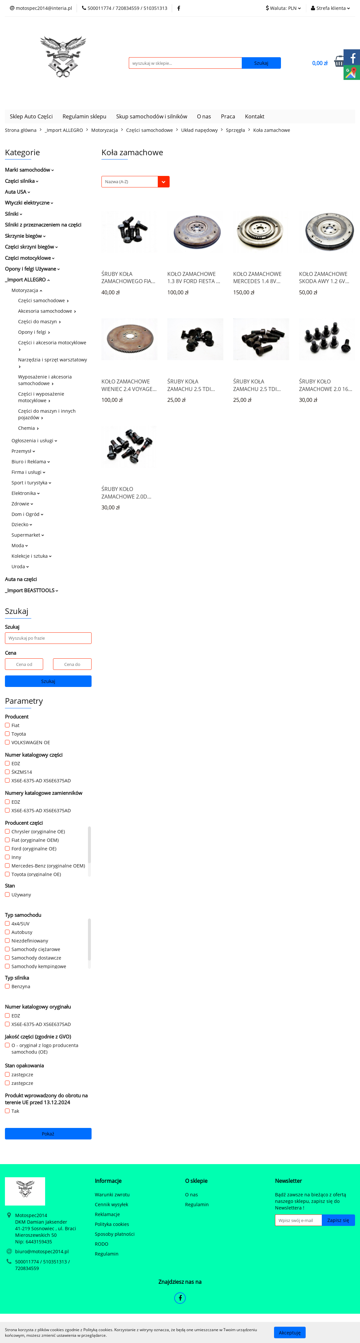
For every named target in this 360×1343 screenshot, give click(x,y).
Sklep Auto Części (31, 116)
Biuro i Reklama (31, 461)
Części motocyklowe (30, 258)
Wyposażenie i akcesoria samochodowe (45, 380)
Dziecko (22, 524)
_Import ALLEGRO (27, 279)
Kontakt (254, 116)
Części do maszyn (39, 321)
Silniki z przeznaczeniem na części (43, 224)
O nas (204, 116)
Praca (228, 116)
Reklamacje (107, 1214)
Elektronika (26, 493)
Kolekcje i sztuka (32, 556)
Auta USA (17, 191)
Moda (20, 545)
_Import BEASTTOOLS (31, 590)
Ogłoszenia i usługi (34, 440)
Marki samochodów (29, 169)
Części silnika (22, 181)
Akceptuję (290, 1332)
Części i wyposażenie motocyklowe (41, 397)
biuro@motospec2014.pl (42, 1251)
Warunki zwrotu (112, 1194)
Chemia (28, 428)
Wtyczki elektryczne (29, 202)
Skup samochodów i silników (151, 116)
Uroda (20, 566)
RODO (101, 1244)
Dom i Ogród (27, 514)
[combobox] (135, 181)
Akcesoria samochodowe (47, 311)
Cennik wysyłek (111, 1204)
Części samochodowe (43, 300)
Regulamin (107, 1254)
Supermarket (28, 535)
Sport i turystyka (31, 482)
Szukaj (48, 681)
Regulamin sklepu (84, 116)
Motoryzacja (27, 290)
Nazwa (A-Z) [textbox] (116, 181)
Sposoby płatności (115, 1234)
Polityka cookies (112, 1224)
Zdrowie (22, 504)
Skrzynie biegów (25, 235)
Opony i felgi (34, 332)
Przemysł (23, 451)
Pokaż (48, 1134)
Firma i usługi (28, 472)
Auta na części (21, 579)
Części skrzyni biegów (31, 246)
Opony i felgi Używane (32, 268)
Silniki (13, 213)
